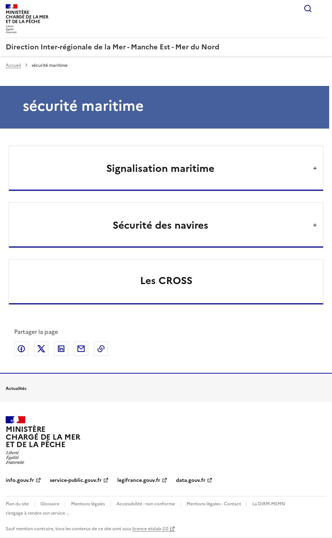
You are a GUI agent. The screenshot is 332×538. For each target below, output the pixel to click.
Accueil (13, 65)
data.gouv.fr (190, 480)
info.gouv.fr (20, 480)
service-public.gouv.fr (76, 480)
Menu (322, 8)
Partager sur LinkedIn (61, 349)
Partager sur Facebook (21, 349)
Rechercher (308, 8)
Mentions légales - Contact (214, 504)
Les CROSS (166, 280)
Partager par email (81, 349)
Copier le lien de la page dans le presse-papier (101, 349)
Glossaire (50, 504)
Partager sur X (41, 349)
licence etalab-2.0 (150, 529)
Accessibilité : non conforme (146, 504)
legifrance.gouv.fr (138, 480)
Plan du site (17, 504)
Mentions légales (88, 504)
